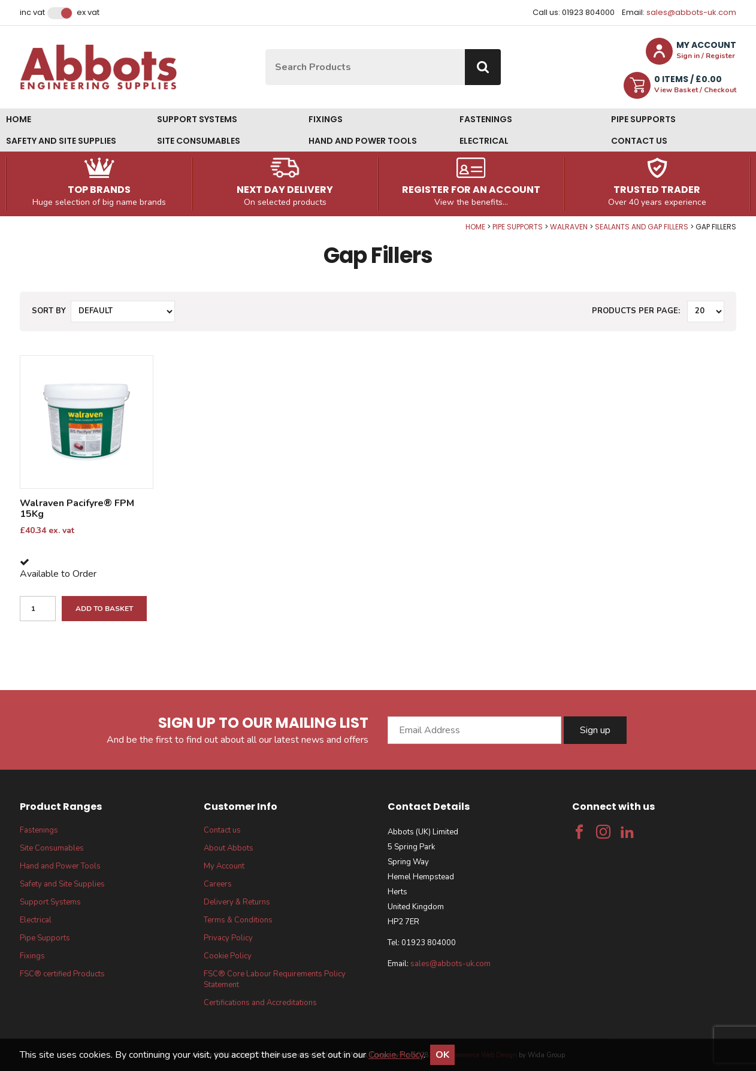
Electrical (484, 141)
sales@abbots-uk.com (691, 12)
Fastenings (485, 119)
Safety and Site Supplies (61, 141)
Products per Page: (636, 310)
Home (18, 119)
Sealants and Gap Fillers (641, 227)
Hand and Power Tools (363, 141)
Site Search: (265, 49)
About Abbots (228, 848)
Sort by (49, 310)
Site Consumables (198, 141)
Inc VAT (32, 12)
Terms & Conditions (238, 920)
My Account (224, 866)
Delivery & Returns (237, 902)
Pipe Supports (643, 119)
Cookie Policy (228, 956)
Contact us (639, 141)
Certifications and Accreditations (260, 1002)
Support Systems (197, 119)
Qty (0, 222)
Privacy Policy (228, 938)
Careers (218, 884)
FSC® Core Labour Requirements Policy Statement (275, 979)
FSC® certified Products (62, 974)
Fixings (326, 119)
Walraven (569, 227)
